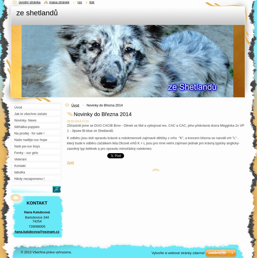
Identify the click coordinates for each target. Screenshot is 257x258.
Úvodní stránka (29, 2)
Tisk (91, 2)
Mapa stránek (59, 2)
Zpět (70, 163)
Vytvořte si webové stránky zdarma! (178, 253)
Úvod (75, 105)
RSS (80, 2)
